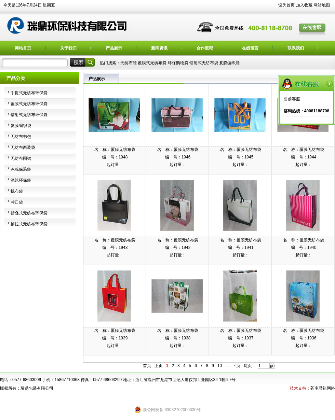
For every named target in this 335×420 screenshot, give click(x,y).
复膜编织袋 (229, 62)
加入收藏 (304, 5)
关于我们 (68, 48)
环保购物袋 (178, 62)
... (227, 365)
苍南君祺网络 (322, 388)
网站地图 (321, 5)
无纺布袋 (128, 62)
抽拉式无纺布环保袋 (29, 224)
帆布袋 (17, 191)
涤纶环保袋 (21, 180)
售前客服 (292, 99)
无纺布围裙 (21, 158)
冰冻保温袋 (21, 169)
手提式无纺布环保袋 (29, 92)
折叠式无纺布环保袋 (29, 213)
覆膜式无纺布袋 (152, 62)
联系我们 (295, 48)
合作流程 (205, 48)
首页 (147, 365)
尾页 (248, 365)
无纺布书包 (21, 136)
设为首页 (286, 5)
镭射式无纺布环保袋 (29, 114)
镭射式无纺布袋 (203, 62)
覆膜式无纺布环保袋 (29, 103)
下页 (236, 365)
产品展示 (114, 48)
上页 (159, 365)
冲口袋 (17, 202)
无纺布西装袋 (23, 147)
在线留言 (250, 48)
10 (219, 365)
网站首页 (23, 48)
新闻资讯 (159, 48)
